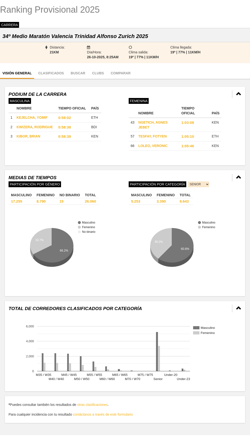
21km (54, 52)
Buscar (78, 73)
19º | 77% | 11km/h (144, 57)
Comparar (120, 73)
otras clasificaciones (92, 405)
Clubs (98, 73)
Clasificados (51, 73)
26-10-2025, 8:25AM (102, 57)
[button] (238, 94)
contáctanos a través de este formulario (103, 414)
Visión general (17, 73)
